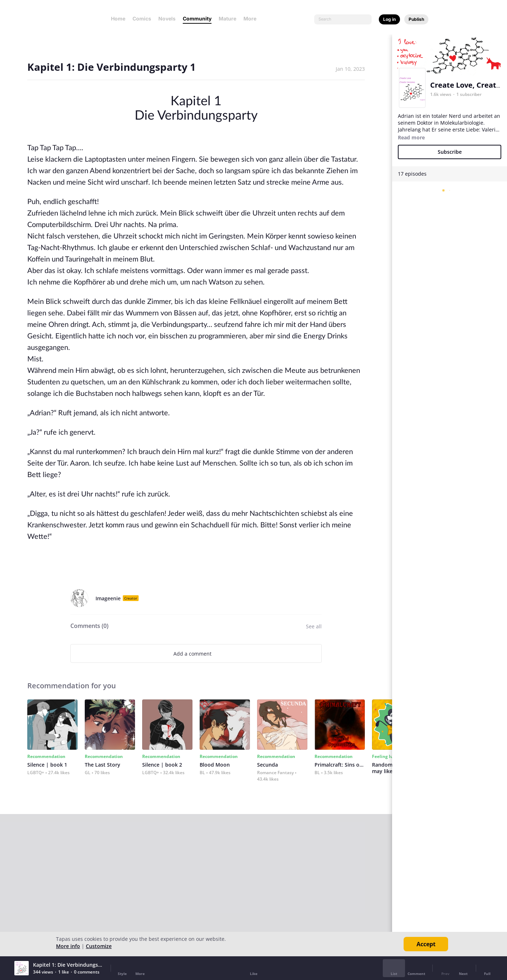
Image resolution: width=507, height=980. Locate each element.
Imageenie (108, 598)
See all (314, 626)
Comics (141, 18)
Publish (416, 19)
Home (118, 18)
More (252, 18)
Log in (389, 19)
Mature (227, 18)
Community (197, 18)
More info (68, 946)
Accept (426, 944)
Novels (167, 18)
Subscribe (450, 151)
